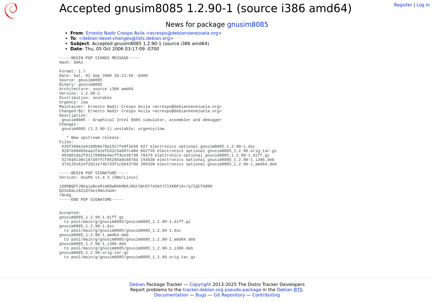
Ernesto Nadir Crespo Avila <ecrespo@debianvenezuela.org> (154, 33)
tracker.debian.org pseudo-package (222, 289)
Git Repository (229, 295)
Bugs (200, 295)
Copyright (200, 284)
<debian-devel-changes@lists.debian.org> (126, 38)
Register (403, 4)
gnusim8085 (247, 24)
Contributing (266, 295)
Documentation (171, 295)
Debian (137, 284)
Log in (423, 4)
